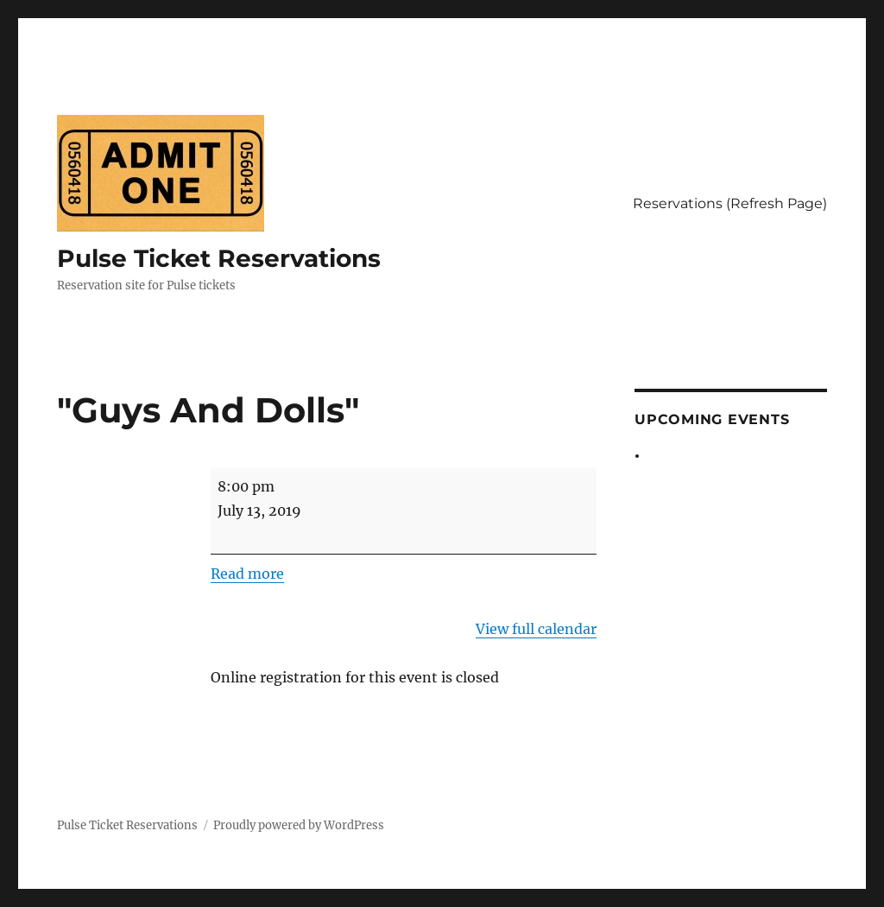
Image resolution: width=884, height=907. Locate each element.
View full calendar (536, 628)
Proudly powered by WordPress (298, 825)
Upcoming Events (712, 419)
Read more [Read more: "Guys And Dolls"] (247, 573)
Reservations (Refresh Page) (730, 203)
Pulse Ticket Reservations (219, 258)
